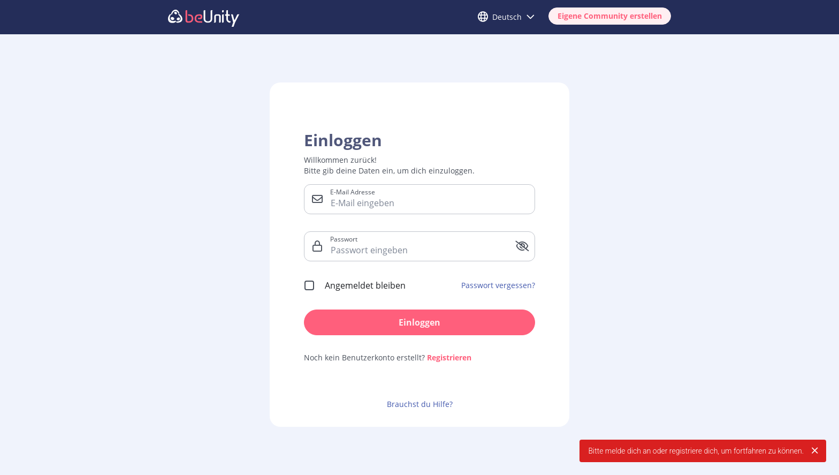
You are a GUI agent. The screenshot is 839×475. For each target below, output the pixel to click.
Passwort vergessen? (498, 285)
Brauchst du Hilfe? (420, 404)
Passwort (343, 239)
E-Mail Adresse (352, 191)
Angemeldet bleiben (365, 285)
